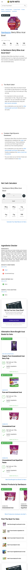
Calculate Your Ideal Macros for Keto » (17, 222)
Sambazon (6, 32)
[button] (14, 201)
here (20, 158)
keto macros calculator (11, 103)
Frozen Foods (17, 9)
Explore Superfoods (8, 353)
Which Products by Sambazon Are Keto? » (16, 514)
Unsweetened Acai (8, 426)
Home (2, 9)
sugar (22, 140)
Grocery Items (9, 9)
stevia (18, 152)
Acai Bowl (14, 11)
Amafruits (5, 390)
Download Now (14, 320)
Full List (4, 266)
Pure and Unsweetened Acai (12, 392)
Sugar (6, 270)
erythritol (8, 154)
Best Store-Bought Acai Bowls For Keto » (16, 479)
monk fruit (23, 152)
